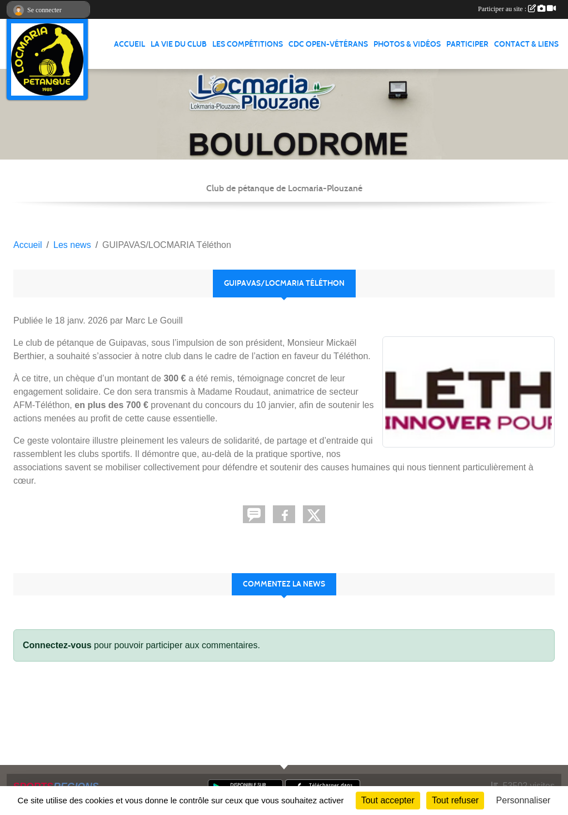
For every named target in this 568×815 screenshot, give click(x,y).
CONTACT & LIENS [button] (526, 44)
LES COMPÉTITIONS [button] (247, 44)
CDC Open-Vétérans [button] (328, 44)
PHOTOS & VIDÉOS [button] (407, 44)
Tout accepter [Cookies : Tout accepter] (388, 800)
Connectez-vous (57, 645)
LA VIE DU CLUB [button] (179, 44)
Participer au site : (517, 9)
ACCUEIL (129, 44)
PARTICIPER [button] (467, 44)
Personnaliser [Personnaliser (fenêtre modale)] (523, 800)
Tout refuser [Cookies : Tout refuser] (455, 800)
